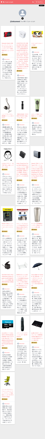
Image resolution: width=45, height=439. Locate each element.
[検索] (33, 2)
